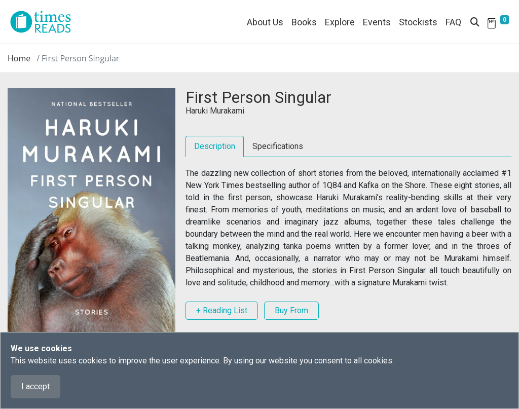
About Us (265, 22)
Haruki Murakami (215, 111)
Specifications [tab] (277, 146)
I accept (35, 386)
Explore (340, 22)
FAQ (453, 22)
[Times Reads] (44, 22)
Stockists (418, 22)
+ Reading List (221, 310)
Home (19, 58)
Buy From (291, 310)
